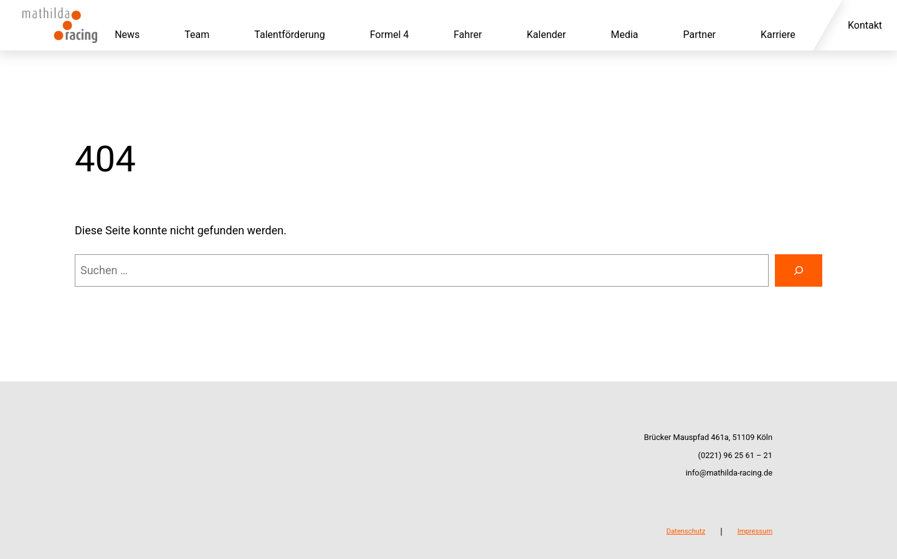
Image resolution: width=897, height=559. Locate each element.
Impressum (755, 531)
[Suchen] (798, 270)
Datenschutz (686, 531)
